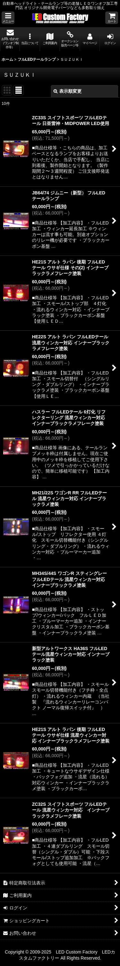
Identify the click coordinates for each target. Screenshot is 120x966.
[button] (8, 18)
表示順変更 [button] (67, 91)
